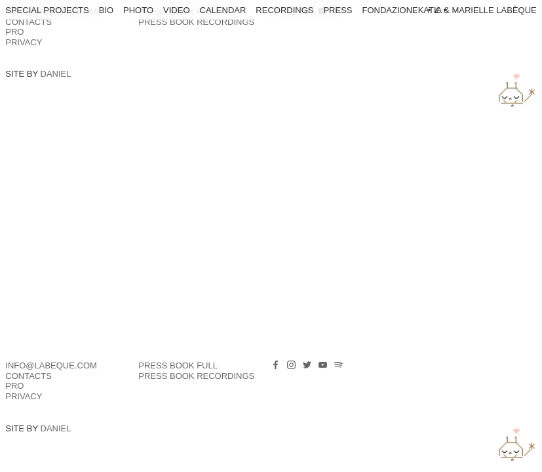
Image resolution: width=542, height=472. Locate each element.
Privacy (23, 42)
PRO (14, 32)
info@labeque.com (51, 365)
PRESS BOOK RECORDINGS (196, 22)
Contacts (28, 22)
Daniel (56, 74)
